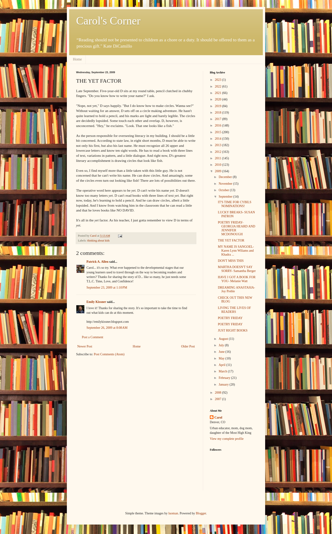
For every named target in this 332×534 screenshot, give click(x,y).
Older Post (188, 346)
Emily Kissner (96, 302)
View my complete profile (227, 438)
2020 (218, 99)
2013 (218, 145)
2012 (218, 152)
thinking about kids (98, 240)
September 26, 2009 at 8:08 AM (106, 327)
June (222, 351)
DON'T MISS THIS (231, 260)
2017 (218, 119)
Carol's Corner (108, 21)
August (224, 339)
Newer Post (84, 346)
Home (77, 59)
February (225, 378)
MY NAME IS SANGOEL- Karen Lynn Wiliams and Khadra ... (236, 250)
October (224, 190)
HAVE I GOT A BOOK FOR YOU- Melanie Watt (236, 279)
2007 (218, 399)
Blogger (201, 513)
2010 (218, 164)
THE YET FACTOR (231, 240)
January (224, 384)
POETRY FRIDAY (230, 318)
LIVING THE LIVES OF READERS (234, 310)
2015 (218, 132)
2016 (218, 125)
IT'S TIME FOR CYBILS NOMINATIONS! (234, 204)
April (222, 365)
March (223, 371)
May (222, 358)
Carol (218, 417)
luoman (173, 513)
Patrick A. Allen (97, 261)
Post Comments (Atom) (109, 354)
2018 (218, 112)
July (222, 345)
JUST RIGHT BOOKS (233, 330)
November (226, 183)
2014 (218, 138)
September (226, 196)
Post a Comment (92, 337)
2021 (218, 93)
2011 (218, 158)
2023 (218, 79)
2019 (218, 106)
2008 (218, 392)
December (226, 177)
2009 (218, 171)
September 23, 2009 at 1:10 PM (106, 287)
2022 (218, 86)
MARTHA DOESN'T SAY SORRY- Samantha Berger (237, 269)
